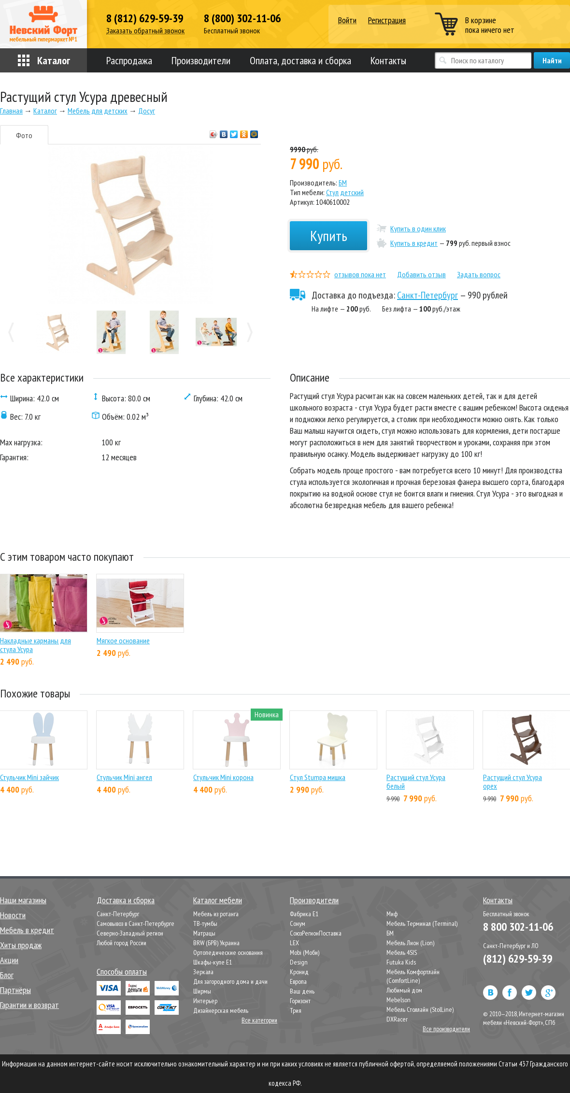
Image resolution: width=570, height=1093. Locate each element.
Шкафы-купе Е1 (212, 962)
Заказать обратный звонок (145, 30)
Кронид (299, 971)
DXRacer (397, 1019)
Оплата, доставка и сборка (300, 60)
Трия (295, 1010)
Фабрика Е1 (304, 913)
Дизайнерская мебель (220, 1010)
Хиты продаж (21, 945)
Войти (347, 20)
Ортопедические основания (228, 952)
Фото (24, 135)
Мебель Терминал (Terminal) (421, 923)
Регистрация (387, 20)
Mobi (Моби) (304, 952)
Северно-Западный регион (130, 933)
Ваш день (302, 991)
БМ (343, 182)
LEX (294, 942)
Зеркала (203, 971)
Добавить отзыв (421, 274)
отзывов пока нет (360, 274)
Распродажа (129, 60)
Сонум (297, 923)
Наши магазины (23, 900)
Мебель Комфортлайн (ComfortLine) (413, 976)
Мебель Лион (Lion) (410, 942)
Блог (7, 974)
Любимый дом (404, 990)
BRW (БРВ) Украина (216, 942)
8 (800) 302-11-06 (242, 18)
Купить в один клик (418, 228)
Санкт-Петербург (427, 295)
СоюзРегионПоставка (316, 933)
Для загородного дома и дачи (230, 981)
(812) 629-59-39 (517, 958)
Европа (298, 981)
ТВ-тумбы (205, 923)
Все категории (259, 1020)
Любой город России (121, 942)
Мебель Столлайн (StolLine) (420, 1009)
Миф (392, 913)
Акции (9, 959)
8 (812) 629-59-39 (144, 18)
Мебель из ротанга (216, 913)
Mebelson (398, 999)
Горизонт (300, 1000)
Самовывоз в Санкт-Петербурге (135, 923)
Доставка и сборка (126, 900)
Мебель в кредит (27, 930)
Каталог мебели (217, 900)
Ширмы (202, 991)
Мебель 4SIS (401, 952)
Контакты (388, 60)
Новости (13, 915)
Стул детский (345, 192)
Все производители (446, 1028)
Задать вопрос (478, 274)
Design (299, 962)
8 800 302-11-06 (518, 926)
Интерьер (205, 1000)
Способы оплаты (122, 971)
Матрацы (204, 933)
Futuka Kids (401, 962)
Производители (200, 60)
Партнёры (15, 989)
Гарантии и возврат (29, 1004)
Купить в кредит (414, 243)
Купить (328, 235)
